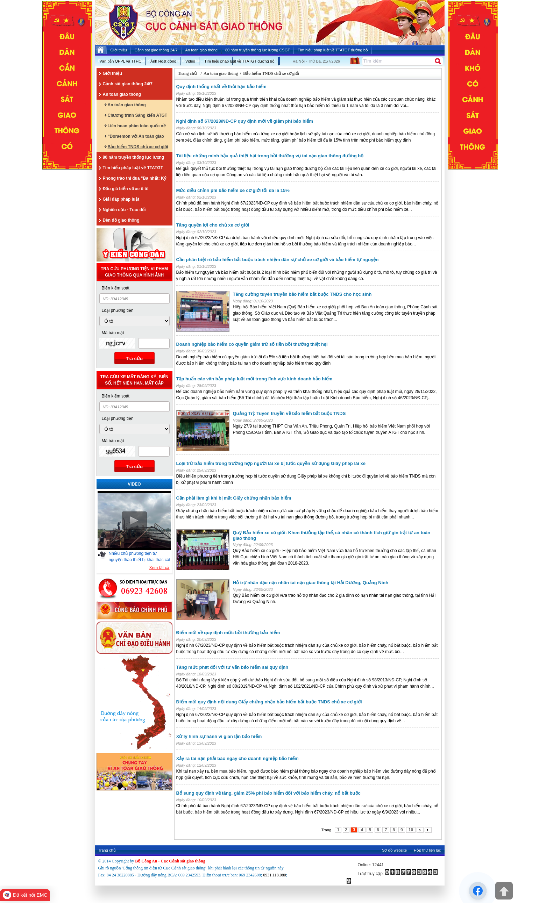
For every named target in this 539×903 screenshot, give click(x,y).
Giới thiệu (112, 73)
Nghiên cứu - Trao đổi (124, 209)
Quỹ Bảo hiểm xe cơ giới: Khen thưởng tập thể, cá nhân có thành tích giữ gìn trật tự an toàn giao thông (332, 535)
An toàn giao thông (122, 94)
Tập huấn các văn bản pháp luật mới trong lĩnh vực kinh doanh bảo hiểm (254, 378)
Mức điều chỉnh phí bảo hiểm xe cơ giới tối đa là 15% (233, 190)
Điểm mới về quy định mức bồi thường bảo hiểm (228, 632)
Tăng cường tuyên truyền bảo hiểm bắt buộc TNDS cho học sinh (302, 294)
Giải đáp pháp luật (121, 199)
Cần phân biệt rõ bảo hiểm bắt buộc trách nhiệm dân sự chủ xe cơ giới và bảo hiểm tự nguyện (277, 259)
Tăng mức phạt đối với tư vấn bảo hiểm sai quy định (232, 667)
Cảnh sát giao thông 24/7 (128, 83)
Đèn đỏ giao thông (121, 220)
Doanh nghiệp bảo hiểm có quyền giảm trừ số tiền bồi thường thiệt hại (252, 344)
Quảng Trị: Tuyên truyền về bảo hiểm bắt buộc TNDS (289, 413)
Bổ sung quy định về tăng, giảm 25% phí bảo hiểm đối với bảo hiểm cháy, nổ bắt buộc (268, 793)
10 (411, 829)
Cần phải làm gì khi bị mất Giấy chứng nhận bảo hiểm (233, 498)
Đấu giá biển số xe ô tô (126, 188)
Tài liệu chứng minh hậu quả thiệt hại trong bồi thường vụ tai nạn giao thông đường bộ (270, 155)
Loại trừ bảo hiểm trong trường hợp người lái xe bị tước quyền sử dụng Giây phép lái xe (271, 463)
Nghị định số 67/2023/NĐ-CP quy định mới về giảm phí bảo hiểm (244, 121)
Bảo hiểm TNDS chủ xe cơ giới (138, 146)
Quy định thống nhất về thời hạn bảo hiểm (221, 86)
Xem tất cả (159, 567)
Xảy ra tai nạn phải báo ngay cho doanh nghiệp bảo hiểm (237, 758)
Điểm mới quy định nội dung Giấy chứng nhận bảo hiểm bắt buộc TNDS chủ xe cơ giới (269, 701)
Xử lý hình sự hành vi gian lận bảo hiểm (219, 736)
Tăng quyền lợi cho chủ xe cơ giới (212, 225)
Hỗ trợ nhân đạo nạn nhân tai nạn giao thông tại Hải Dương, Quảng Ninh (311, 582)
